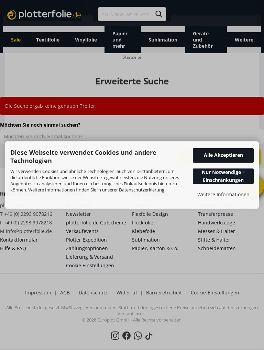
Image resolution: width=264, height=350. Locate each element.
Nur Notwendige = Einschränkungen (223, 176)
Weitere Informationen (223, 194)
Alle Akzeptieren (223, 155)
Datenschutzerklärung (141, 190)
